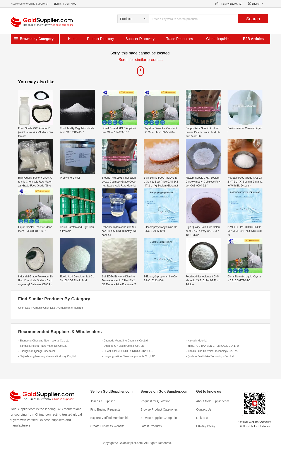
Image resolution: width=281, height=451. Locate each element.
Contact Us (203, 409)
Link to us (202, 418)
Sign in (57, 3)
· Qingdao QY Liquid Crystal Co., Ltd (123, 345)
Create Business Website (107, 426)
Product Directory (100, 39)
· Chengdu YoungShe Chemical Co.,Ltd (125, 340)
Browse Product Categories (159, 409)
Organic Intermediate (70, 307)
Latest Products (151, 426)
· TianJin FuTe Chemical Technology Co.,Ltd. (212, 351)
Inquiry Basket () (231, 3)
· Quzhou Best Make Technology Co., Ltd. (210, 356)
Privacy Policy (205, 426)
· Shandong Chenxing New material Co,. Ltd (43, 340)
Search (253, 18)
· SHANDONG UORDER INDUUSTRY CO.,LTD (130, 351)
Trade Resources (179, 39)
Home (72, 39)
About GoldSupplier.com (212, 401)
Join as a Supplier (102, 401)
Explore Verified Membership (109, 418)
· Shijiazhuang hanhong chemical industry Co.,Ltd (47, 356)
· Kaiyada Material (196, 340)
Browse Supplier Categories (159, 418)
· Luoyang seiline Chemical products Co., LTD (128, 356)
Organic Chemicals (44, 307)
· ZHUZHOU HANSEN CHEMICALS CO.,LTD (212, 345)
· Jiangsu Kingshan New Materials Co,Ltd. (42, 345)
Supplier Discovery (139, 39)
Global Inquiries (218, 39)
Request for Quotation (155, 401)
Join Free (70, 3)
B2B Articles (253, 39)
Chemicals (24, 307)
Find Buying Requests (105, 409)
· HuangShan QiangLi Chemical (36, 351)
